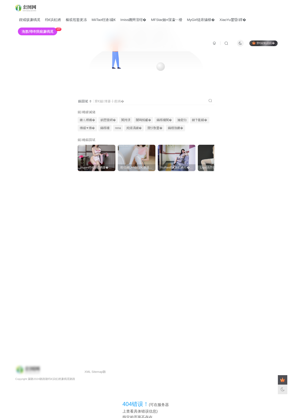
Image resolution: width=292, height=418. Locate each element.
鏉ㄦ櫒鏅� (87, 120)
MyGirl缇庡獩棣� (201, 20)
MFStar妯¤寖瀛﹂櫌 (166, 20)
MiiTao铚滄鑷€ (104, 20)
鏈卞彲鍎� (199, 120)
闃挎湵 (125, 120)
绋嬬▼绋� (87, 128)
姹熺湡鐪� (134, 128)
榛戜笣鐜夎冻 (76, 20)
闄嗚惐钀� (143, 120)
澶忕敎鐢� (154, 128)
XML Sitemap (94, 372)
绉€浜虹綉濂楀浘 (58, 378)
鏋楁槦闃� (164, 120)
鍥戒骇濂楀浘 (29, 20)
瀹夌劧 (182, 120)
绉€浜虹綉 (53, 20)
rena (118, 128)
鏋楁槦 (105, 128)
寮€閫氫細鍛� (263, 43)
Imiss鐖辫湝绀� (133, 20)
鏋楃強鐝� (175, 128)
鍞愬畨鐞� (108, 120)
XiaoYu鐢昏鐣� (232, 20)
